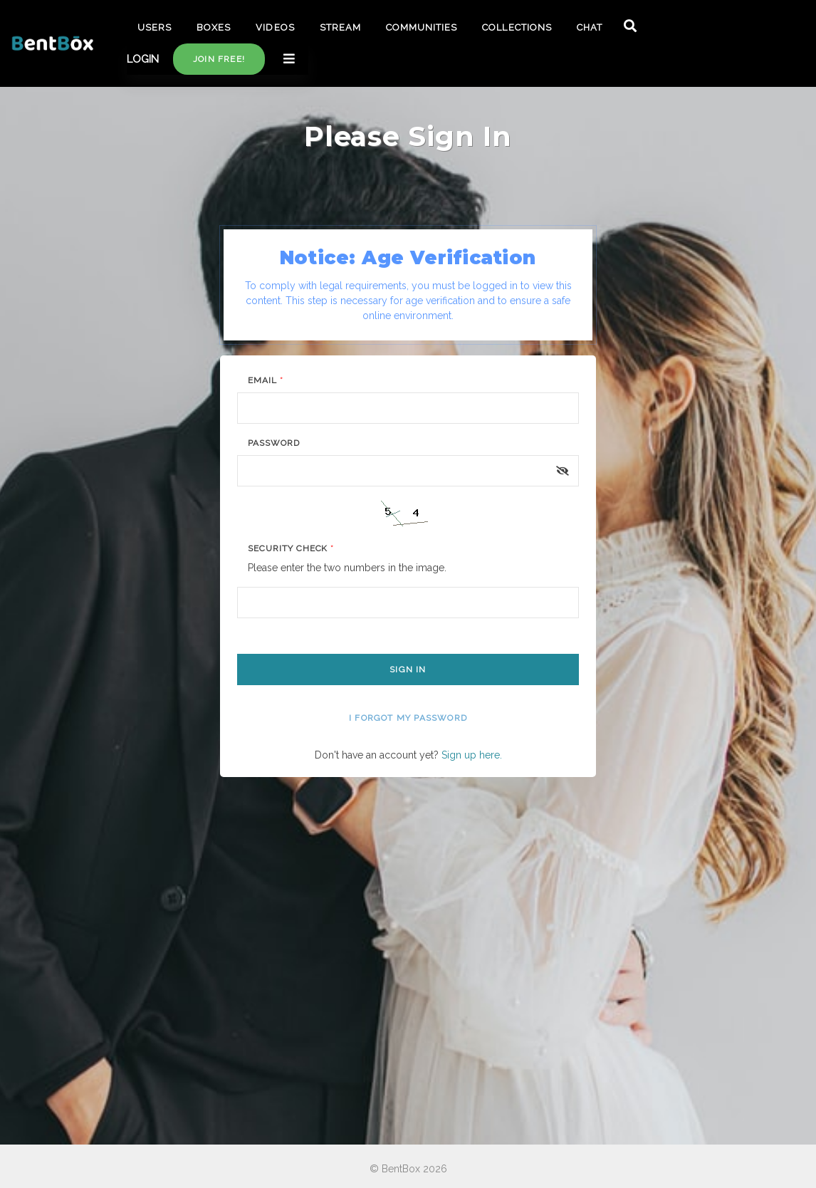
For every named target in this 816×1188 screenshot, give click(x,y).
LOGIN (143, 59)
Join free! (219, 59)
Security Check (291, 548)
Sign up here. (471, 755)
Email (265, 380)
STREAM (340, 27)
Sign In (407, 669)
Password (274, 443)
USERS (154, 27)
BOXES (214, 27)
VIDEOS (275, 27)
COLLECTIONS (516, 27)
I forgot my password (408, 718)
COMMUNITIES (421, 27)
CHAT (589, 27)
